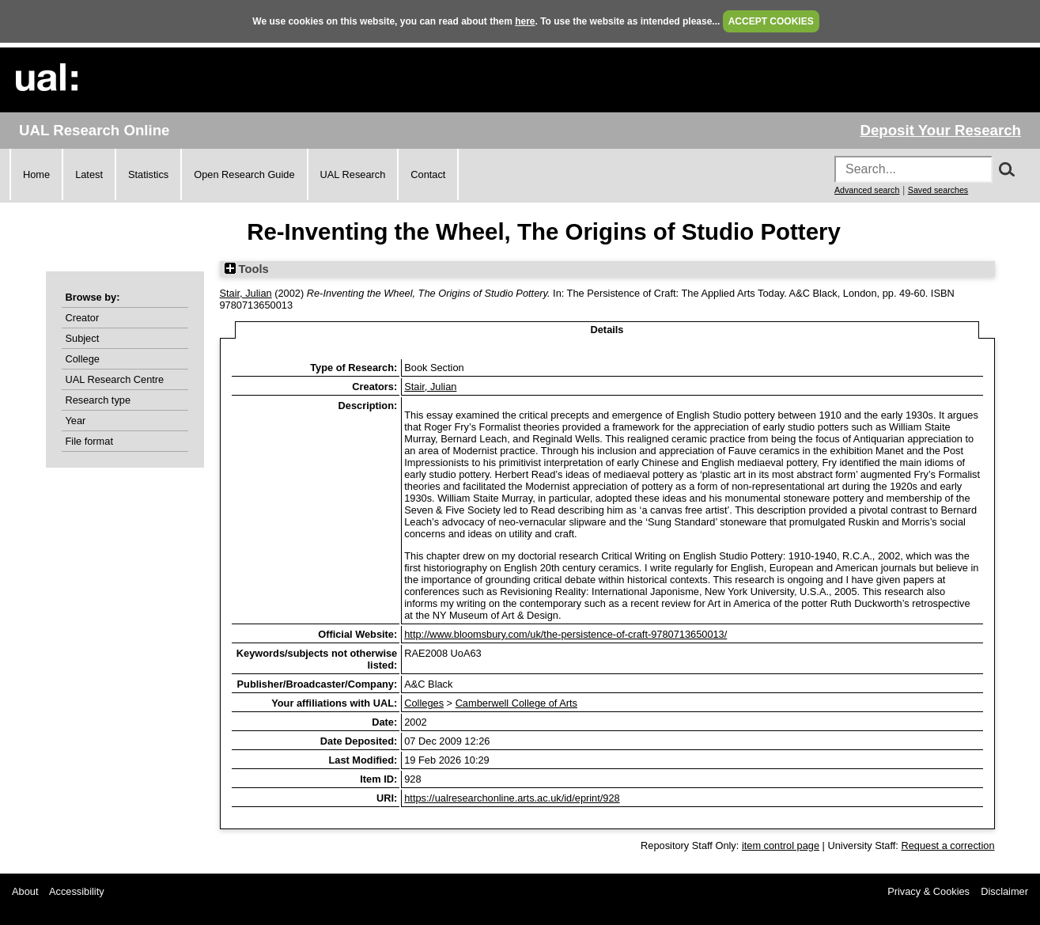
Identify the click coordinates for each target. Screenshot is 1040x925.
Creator (83, 318)
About (25, 891)
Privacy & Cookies (928, 891)
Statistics (148, 174)
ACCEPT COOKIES (771, 21)
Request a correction (947, 845)
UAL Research (353, 174)
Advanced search (866, 190)
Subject (83, 338)
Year (76, 420)
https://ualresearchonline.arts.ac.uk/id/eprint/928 (511, 798)
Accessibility (76, 891)
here (525, 21)
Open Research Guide (244, 174)
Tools (247, 269)
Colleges (424, 703)
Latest (89, 174)
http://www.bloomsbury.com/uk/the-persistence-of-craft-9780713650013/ (565, 634)
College (83, 359)
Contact (427, 174)
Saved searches (938, 190)
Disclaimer (1004, 891)
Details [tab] (607, 330)
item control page (780, 845)
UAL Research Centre (115, 379)
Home (36, 174)
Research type (98, 400)
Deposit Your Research (940, 130)
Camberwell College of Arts (516, 703)
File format (89, 441)
